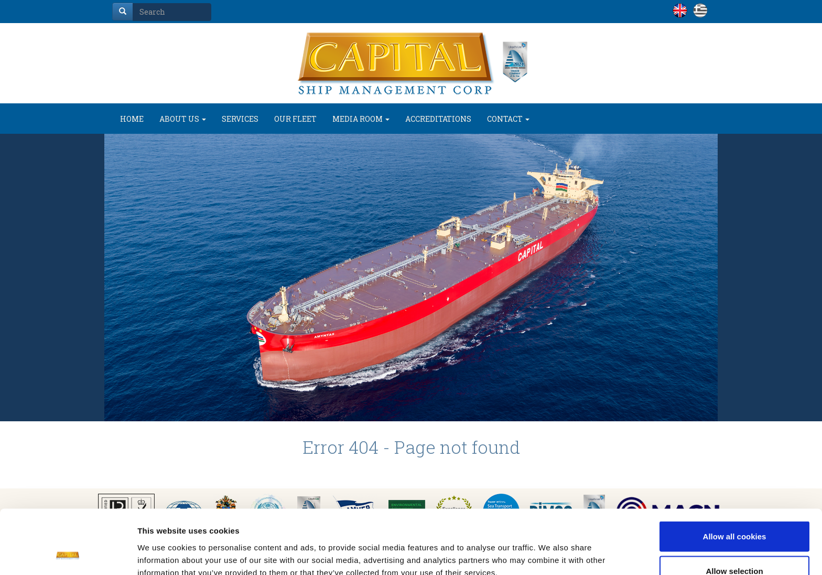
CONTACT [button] (508, 119)
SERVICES (240, 119)
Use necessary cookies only (734, 546)
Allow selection (734, 512)
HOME (132, 119)
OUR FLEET (295, 119)
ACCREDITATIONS (438, 119)
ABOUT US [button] (182, 119)
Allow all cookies (734, 478)
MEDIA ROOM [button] (361, 119)
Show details (550, 548)
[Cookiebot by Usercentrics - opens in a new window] (68, 554)
